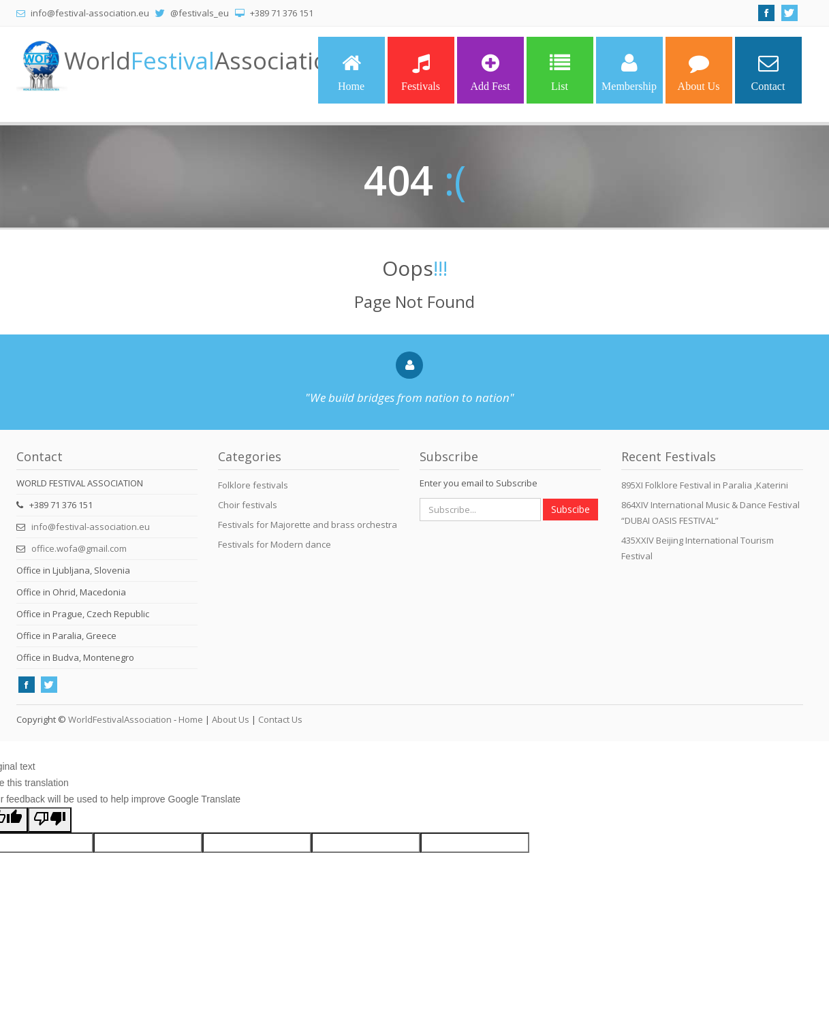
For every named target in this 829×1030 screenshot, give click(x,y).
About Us (699, 72)
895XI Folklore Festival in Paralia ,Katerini (704, 485)
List (560, 72)
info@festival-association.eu (90, 526)
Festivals (420, 72)
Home (351, 72)
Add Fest (490, 72)
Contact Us (280, 719)
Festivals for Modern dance (274, 544)
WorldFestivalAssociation (120, 719)
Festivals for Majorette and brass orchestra (307, 524)
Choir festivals (247, 505)
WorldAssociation (203, 60)
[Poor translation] (50, 819)
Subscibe (570, 509)
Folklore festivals (253, 485)
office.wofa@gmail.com (79, 548)
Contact (768, 72)
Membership (629, 72)
